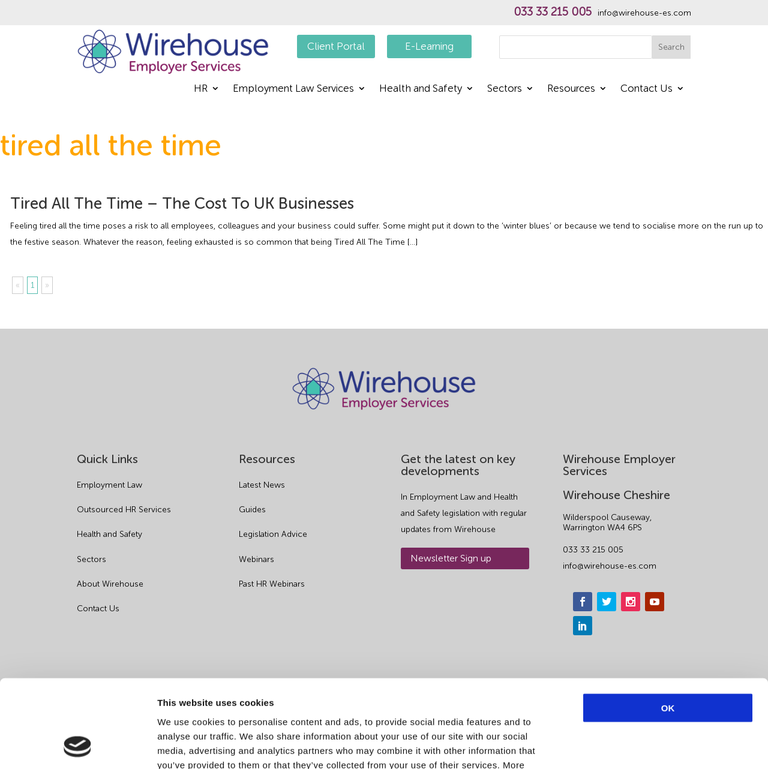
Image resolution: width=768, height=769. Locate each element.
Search (671, 47)
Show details (630, 745)
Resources (571, 89)
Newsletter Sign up (450, 558)
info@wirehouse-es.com (644, 13)
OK (668, 625)
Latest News (262, 485)
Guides (252, 509)
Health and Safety (420, 89)
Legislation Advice (273, 534)
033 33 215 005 (553, 12)
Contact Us (646, 89)
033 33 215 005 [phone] (593, 550)
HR (201, 89)
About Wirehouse (110, 584)
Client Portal (336, 46)
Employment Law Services (293, 89)
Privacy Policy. (327, 697)
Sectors (504, 89)
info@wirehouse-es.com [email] (609, 566)
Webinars (256, 559)
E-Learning (429, 46)
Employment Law (109, 485)
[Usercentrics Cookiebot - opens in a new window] (77, 746)
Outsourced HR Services (124, 509)
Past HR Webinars (272, 584)
